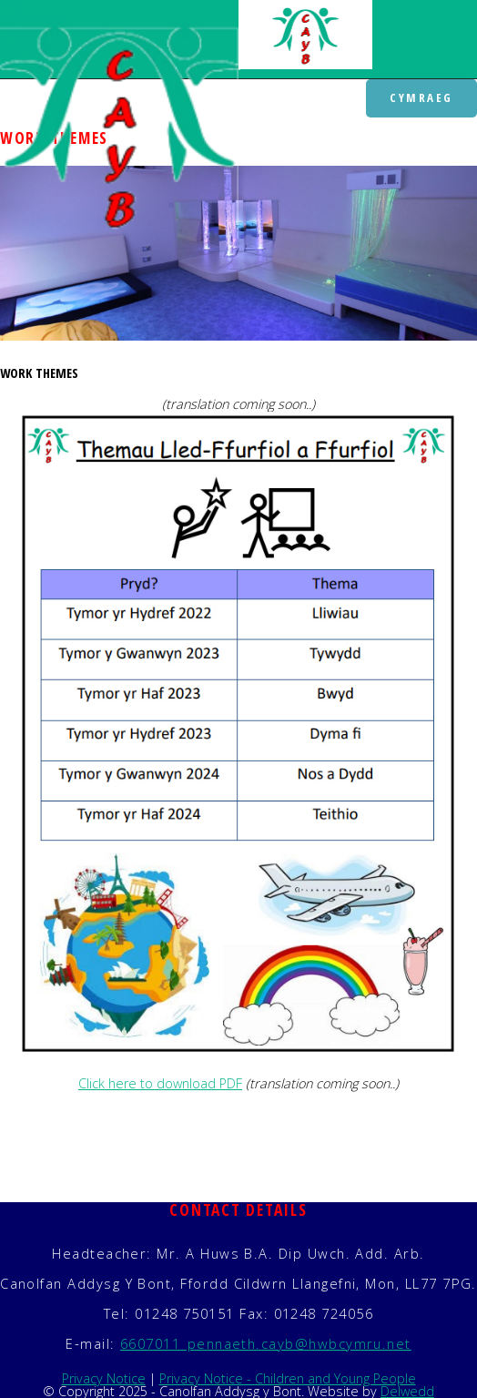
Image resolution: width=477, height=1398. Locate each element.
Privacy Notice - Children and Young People (287, 1378)
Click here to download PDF (160, 1083)
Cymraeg (421, 97)
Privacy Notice (104, 1378)
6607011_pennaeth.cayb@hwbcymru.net (265, 1343)
